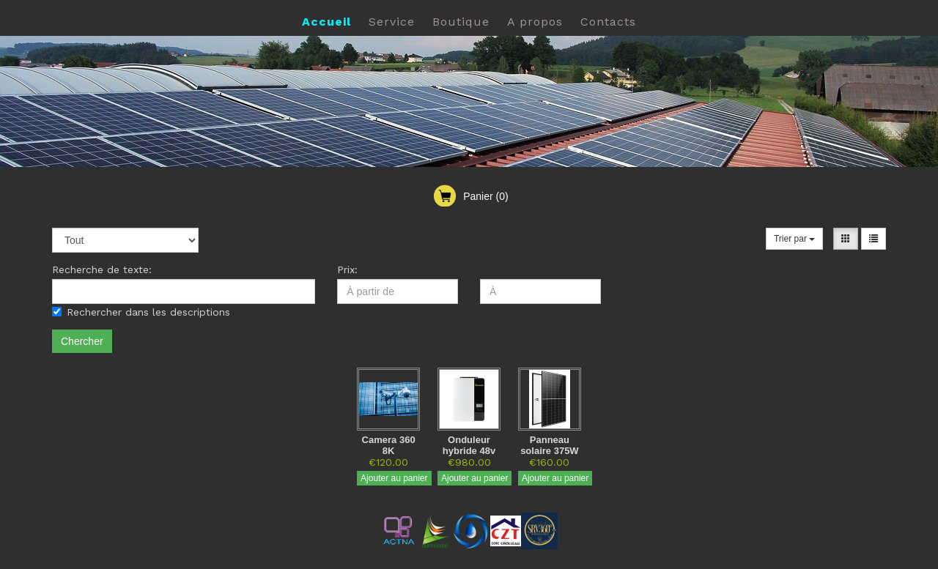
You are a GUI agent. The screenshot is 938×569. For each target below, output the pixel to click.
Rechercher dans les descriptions (141, 312)
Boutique (461, 22)
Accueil (326, 22)
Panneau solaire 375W (549, 445)
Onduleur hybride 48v (469, 445)
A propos (535, 22)
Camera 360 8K (389, 445)
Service (392, 22)
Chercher (82, 341)
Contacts (608, 22)
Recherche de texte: (102, 269)
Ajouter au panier (394, 478)
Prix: (347, 269)
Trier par (794, 239)
